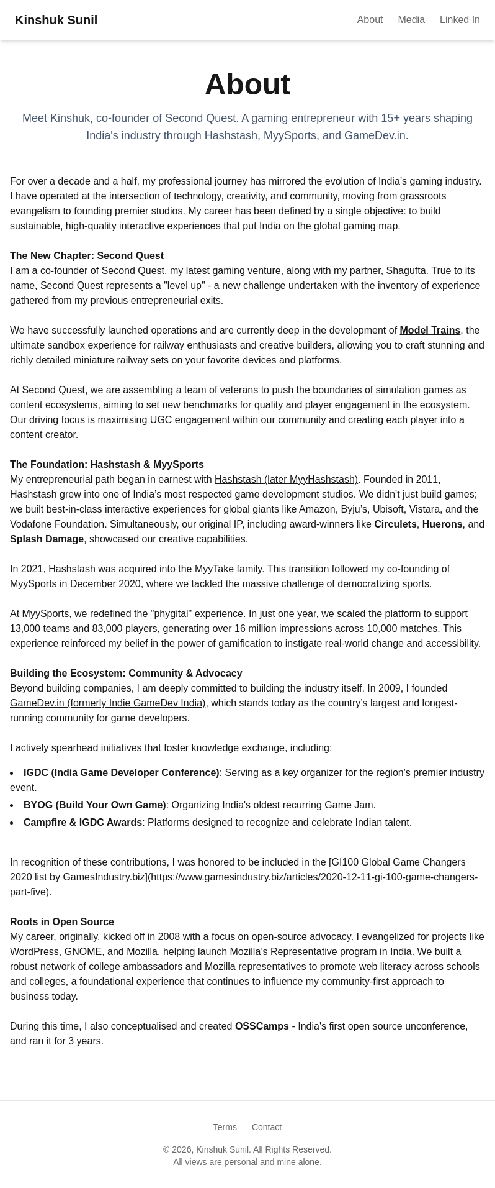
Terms (225, 1127)
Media (411, 19)
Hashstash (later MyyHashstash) (286, 479)
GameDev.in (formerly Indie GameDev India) (107, 703)
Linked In (460, 19)
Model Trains (430, 330)
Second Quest (133, 270)
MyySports (45, 613)
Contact (267, 1127)
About (370, 19)
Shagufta (406, 270)
